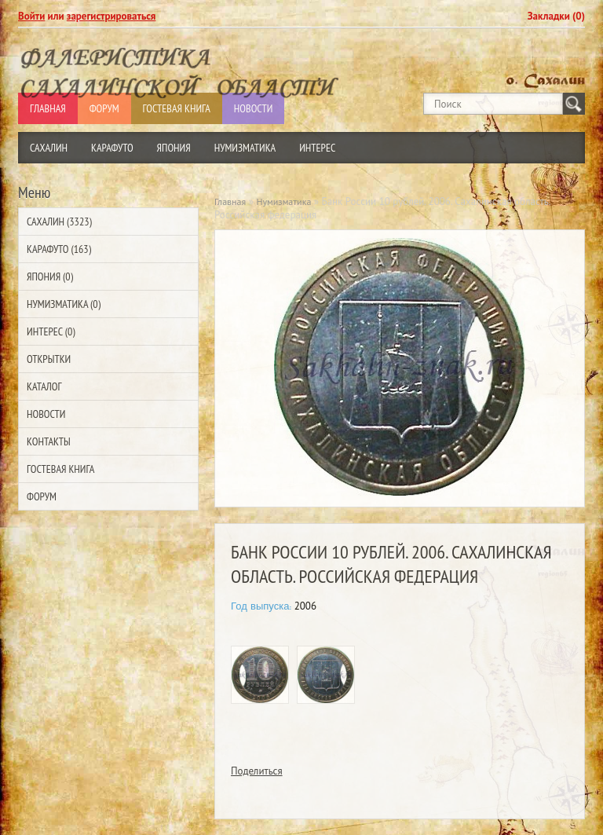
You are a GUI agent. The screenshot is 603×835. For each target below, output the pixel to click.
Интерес (317, 148)
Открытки (49, 359)
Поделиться (257, 771)
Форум (42, 496)
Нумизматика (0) (63, 304)
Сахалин (49, 148)
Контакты (49, 441)
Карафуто (112, 148)
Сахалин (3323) (59, 221)
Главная (230, 201)
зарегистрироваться (111, 16)
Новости (46, 414)
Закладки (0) (556, 16)
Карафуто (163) (59, 249)
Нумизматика (245, 148)
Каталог (44, 386)
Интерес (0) (51, 331)
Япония (174, 148)
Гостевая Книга (60, 469)
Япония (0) (50, 276)
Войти (31, 16)
